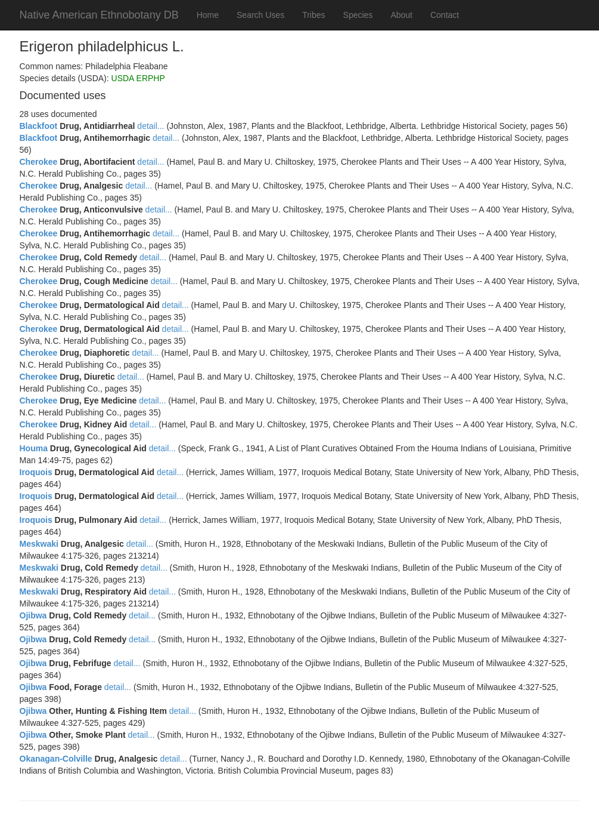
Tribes (313, 15)
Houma (34, 448)
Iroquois (36, 472)
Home (208, 15)
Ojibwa (33, 615)
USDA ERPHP (138, 78)
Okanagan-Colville (56, 758)
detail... (150, 126)
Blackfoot (39, 126)
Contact (444, 15)
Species (358, 15)
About (401, 15)
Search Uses (260, 15)
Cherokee (39, 162)
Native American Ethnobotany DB (99, 15)
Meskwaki (39, 544)
